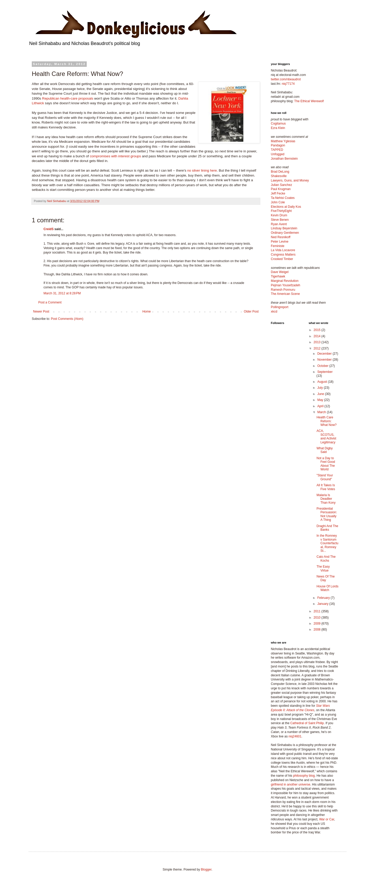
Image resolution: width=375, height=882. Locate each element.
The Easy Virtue (323, 568)
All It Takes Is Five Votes (325, 487)
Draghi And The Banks (327, 527)
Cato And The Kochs (325, 558)
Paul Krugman (281, 189)
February (323, 598)
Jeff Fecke (278, 193)
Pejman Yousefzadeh (285, 285)
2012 (317, 348)
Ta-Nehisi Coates (283, 198)
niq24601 (295, 736)
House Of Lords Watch (327, 588)
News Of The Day (325, 578)
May (320, 400)
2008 (317, 629)
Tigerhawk (278, 276)
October (323, 366)
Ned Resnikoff (280, 237)
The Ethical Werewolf (309, 101)
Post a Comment (49, 302)
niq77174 (288, 84)
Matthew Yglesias (283, 141)
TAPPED (277, 150)
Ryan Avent (279, 224)
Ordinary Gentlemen (285, 233)
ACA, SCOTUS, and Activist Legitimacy (326, 436)
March (322, 412)
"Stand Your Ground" (324, 477)
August (322, 382)
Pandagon (278, 145)
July (320, 388)
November (325, 359)
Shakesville (279, 176)
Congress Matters (283, 254)
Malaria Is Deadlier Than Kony (325, 498)
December (325, 353)
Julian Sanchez (281, 185)
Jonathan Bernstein (284, 158)
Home (146, 311)
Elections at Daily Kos (286, 207)
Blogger (206, 869)
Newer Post (41, 311)
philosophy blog (304, 775)
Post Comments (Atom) (67, 319)
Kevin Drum (279, 215)
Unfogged (277, 154)
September (325, 372)
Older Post (251, 311)
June (321, 394)
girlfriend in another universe (290, 784)
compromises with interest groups (115, 156)
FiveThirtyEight (281, 211)
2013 (317, 342)
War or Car (326, 819)
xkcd (274, 311)
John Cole (278, 202)
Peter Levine (279, 241)
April (320, 406)
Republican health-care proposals (67, 98)
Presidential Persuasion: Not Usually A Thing (326, 514)
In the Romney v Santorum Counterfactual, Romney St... (327, 543)
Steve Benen (280, 220)
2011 (317, 611)
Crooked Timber (282, 259)
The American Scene (285, 294)
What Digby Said (324, 450)
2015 (317, 330)
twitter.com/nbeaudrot (286, 79)
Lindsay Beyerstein (284, 228)
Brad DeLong (280, 171)
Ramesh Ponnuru (283, 289)
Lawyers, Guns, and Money (290, 180)
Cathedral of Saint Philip (307, 723)
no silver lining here (202, 170)
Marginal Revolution (284, 281)
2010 (317, 617)
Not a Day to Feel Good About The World (325, 463)
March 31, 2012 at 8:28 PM (62, 293)
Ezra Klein (278, 128)
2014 (317, 336)
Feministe (277, 246)
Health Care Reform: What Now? (326, 421)
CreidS (48, 229)
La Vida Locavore (283, 250)
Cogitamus (278, 123)
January (323, 604)
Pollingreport (279, 307)
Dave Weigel (280, 272)
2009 (317, 623)
